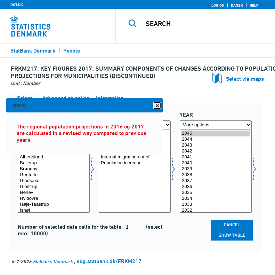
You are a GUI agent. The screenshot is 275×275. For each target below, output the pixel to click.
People (71, 50)
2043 (215, 145)
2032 (215, 210)
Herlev (53, 193)
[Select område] (54, 171)
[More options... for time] (216, 124)
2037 (215, 181)
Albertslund (53, 157)
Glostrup (53, 187)
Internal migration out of (134, 157)
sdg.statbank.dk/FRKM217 (109, 261)
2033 (215, 204)
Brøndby (53, 169)
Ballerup (53, 163)
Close (157, 106)
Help (254, 5)
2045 (215, 133)
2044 (215, 139)
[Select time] (216, 171)
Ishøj (53, 210)
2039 (215, 169)
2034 (215, 199)
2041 (215, 157)
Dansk (237, 5)
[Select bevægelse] (135, 171)
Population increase (134, 163)
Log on (217, 5)
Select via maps (245, 79)
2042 (215, 151)
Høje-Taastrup (53, 204)
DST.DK (16, 4)
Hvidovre (53, 199)
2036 (215, 187)
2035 (215, 193)
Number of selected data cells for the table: (71, 226)
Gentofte (53, 175)
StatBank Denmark (32, 50)
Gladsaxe (53, 181)
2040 (215, 163)
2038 (215, 175)
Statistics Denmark (53, 261)
